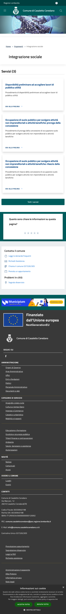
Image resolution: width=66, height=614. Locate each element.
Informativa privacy (14, 577)
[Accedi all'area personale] (56, 3)
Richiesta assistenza (14, 558)
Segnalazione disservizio (16, 550)
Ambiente (10, 442)
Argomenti (18, 46)
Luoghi (8, 480)
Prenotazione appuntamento (17, 546)
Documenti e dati (13, 390)
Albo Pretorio (11, 573)
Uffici (8, 375)
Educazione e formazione (16, 430)
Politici (8, 383)
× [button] (63, 587)
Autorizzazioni (11, 449)
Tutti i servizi (33, 201)
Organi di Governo (13, 367)
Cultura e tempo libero (15, 406)
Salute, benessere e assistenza (18, 446)
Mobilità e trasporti (13, 418)
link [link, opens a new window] (56, 599)
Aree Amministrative (14, 371)
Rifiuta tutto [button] (43, 604)
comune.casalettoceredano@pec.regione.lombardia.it (28, 521)
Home (8, 46)
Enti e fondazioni (12, 379)
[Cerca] (60, 10)
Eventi (8, 484)
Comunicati (10, 465)
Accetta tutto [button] (24, 604)
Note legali (10, 581)
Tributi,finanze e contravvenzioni (19, 438)
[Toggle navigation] (4, 10)
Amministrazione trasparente (18, 569)
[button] (33, 610)
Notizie (8, 461)
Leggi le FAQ (11, 554)
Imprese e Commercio (14, 410)
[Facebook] (5, 356)
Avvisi (8, 469)
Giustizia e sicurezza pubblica (18, 434)
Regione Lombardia (11, 2)
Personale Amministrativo (16, 387)
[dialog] (33, 599)
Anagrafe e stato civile (15, 402)
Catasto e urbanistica (14, 414)
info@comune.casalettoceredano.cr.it (24, 527)
